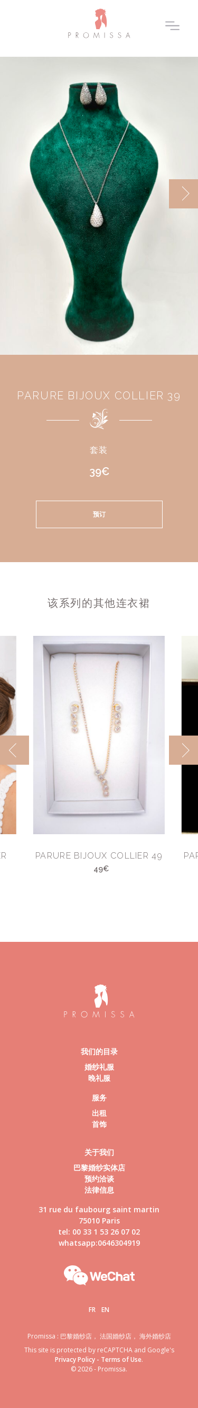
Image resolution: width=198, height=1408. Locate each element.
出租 (99, 1113)
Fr (92, 1309)
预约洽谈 (99, 1179)
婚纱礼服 (99, 1067)
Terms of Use (121, 1359)
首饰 (99, 1124)
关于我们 (99, 1152)
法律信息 (99, 1190)
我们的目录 (99, 1051)
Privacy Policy (75, 1359)
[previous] (14, 750)
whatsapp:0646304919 (99, 1243)
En (105, 1309)
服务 (99, 1097)
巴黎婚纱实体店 (99, 1167)
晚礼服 (99, 1078)
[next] (183, 193)
